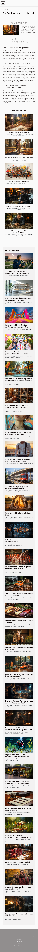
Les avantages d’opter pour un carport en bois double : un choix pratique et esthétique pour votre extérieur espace (19, 783)
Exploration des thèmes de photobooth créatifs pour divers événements (16, 354)
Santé (19, 943)
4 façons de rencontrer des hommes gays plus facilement (18, 888)
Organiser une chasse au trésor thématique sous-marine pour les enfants (17, 757)
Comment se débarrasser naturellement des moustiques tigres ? (18, 836)
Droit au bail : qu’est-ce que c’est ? (18, 39)
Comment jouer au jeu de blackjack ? (18, 862)
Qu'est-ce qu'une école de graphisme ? (19, 181)
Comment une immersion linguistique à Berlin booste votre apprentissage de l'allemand (18, 381)
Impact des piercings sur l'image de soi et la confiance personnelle (18, 433)
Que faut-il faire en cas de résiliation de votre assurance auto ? (19, 594)
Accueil (4, 10)
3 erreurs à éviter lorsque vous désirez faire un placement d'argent (19, 231)
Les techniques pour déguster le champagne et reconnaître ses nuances (16, 407)
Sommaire (19, 38)
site (32, 53)
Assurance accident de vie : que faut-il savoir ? (19, 206)
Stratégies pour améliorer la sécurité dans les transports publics (18, 487)
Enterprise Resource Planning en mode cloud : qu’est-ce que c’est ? (19, 702)
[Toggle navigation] (3, 2)
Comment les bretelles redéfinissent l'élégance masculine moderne (18, 460)
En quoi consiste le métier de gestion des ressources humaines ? (18, 568)
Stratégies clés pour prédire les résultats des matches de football (17, 272)
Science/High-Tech (19, 945)
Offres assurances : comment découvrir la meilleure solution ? (19, 675)
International (19, 941)
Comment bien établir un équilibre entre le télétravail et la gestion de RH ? (19, 729)
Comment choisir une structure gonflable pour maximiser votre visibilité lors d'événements (16, 327)
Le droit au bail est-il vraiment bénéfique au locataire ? (18, 42)
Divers (8, 10)
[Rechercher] (17, 936)
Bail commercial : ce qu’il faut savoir (18, 41)
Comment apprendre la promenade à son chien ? (19, 157)
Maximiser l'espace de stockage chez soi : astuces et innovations (18, 299)
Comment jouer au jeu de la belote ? (19, 132)
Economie (19, 939)
